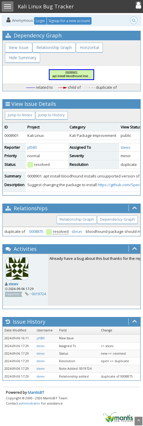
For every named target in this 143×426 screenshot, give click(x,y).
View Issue (18, 47)
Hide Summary (22, 57)
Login (40, 20)
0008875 (36, 231)
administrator (29, 403)
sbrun (77, 231)
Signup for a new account (69, 20)
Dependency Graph (117, 219)
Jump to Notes (20, 114)
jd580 (32, 147)
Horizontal (89, 47)
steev (126, 147)
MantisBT (36, 392)
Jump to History (51, 114)
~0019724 (37, 293)
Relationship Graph (54, 47)
